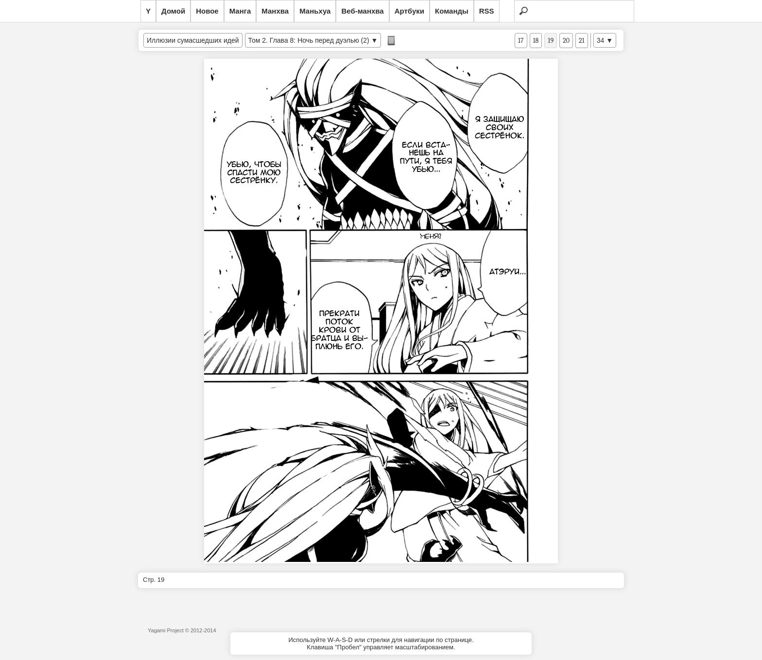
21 (582, 40)
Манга (240, 11)
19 (551, 40)
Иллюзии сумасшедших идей (193, 40)
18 (536, 40)
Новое (207, 11)
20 (566, 40)
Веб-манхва (362, 11)
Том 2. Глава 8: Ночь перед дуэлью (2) (308, 40)
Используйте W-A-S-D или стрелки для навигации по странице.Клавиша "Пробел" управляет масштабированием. (380, 643)
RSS (486, 11)
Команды (451, 11)
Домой (173, 11)
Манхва (275, 11)
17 (521, 40)
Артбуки (409, 11)
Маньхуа (314, 11)
